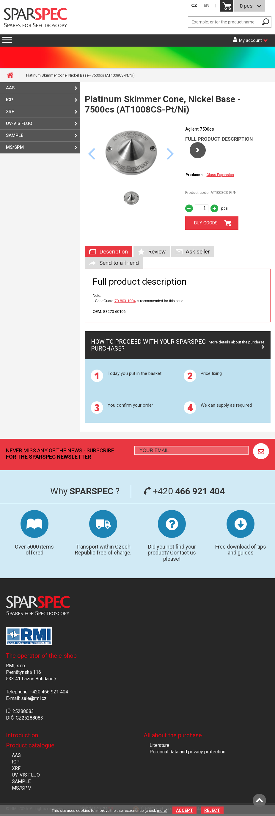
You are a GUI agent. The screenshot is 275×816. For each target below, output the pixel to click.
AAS (10, 88)
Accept (184, 810)
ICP (9, 99)
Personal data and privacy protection (187, 752)
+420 (184, 491)
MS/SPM (15, 147)
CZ (194, 5)
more (161, 810)
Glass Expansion (220, 175)
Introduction (22, 735)
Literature (159, 745)
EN (207, 5)
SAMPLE (14, 135)
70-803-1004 (125, 301)
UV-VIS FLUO (19, 123)
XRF (10, 111)
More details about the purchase (236, 342)
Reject (212, 810)
